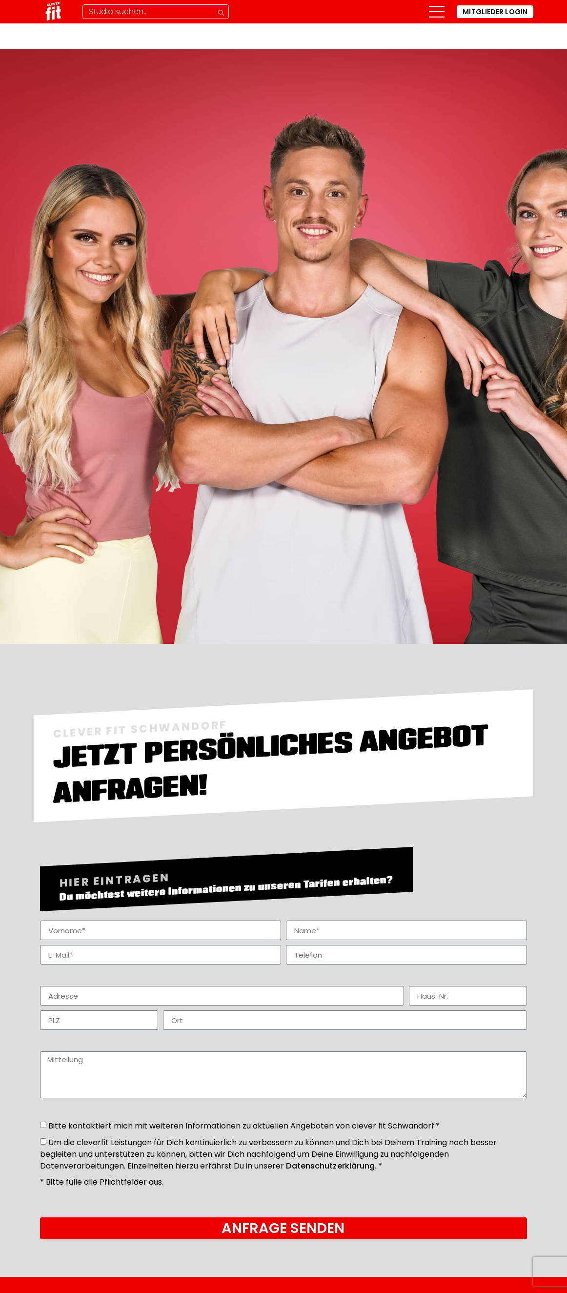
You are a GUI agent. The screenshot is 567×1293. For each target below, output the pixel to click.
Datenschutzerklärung (330, 1165)
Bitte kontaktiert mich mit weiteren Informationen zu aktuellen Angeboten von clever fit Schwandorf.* (244, 1125)
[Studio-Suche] (155, 11)
